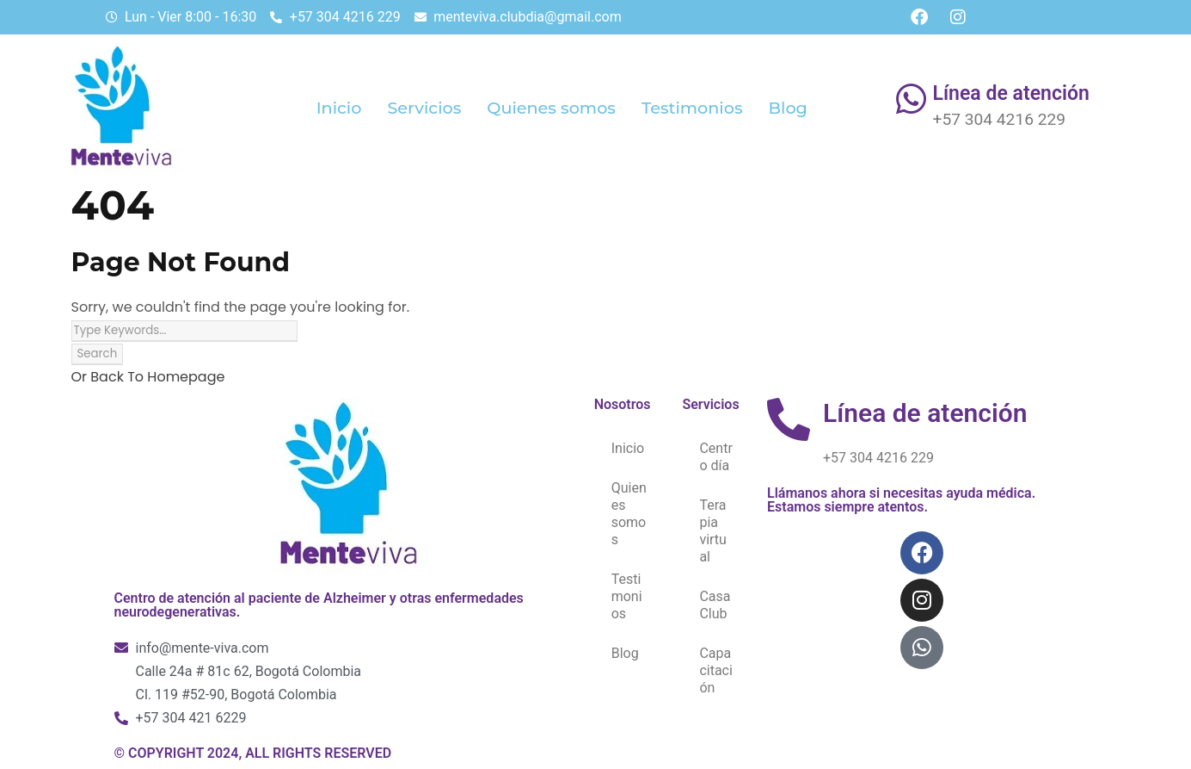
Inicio (339, 107)
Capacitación (715, 670)
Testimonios (692, 107)
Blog (788, 107)
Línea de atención (1011, 93)
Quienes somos (551, 107)
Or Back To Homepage (148, 377)
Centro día (715, 457)
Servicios (424, 107)
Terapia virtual (713, 531)
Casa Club (714, 605)
